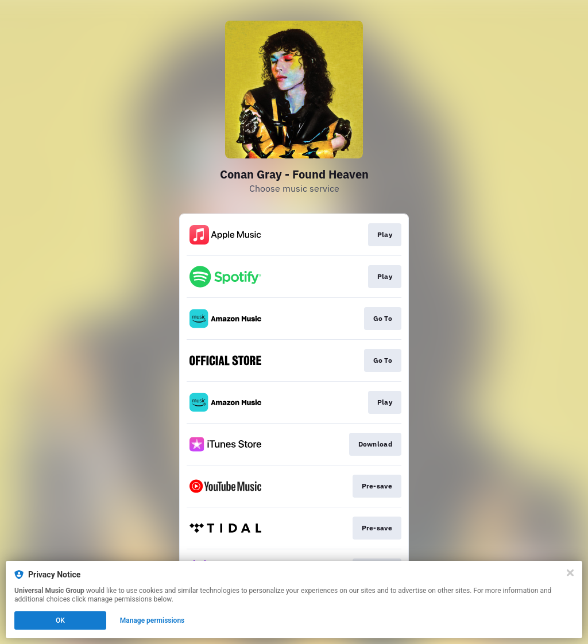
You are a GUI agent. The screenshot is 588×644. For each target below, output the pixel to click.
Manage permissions (152, 620)
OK (60, 620)
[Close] (570, 573)
